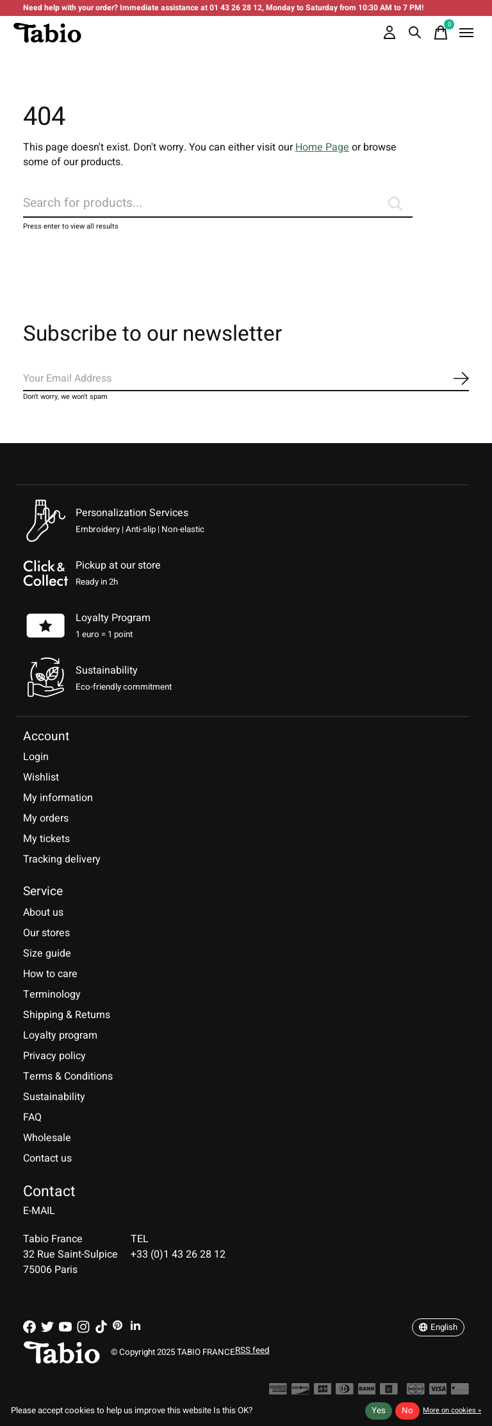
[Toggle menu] (466, 32)
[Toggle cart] (441, 32)
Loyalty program (60, 1035)
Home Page (322, 147)
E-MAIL (39, 1211)
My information (58, 798)
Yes (379, 1410)
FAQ (32, 1117)
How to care (50, 974)
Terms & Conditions (68, 1076)
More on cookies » (452, 1410)
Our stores (46, 933)
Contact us (47, 1158)
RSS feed (252, 1350)
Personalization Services (132, 513)
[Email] (246, 379)
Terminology (52, 994)
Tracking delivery (62, 859)
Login (36, 757)
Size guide (47, 953)
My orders (46, 818)
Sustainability (54, 1097)
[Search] (218, 204)
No (407, 1410)
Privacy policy (54, 1056)
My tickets (46, 839)
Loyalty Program (113, 618)
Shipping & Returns (66, 1015)
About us (43, 912)
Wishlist (41, 777)
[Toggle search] (415, 32)
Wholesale (47, 1138)
